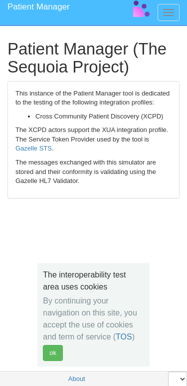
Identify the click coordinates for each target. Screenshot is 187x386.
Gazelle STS (33, 148)
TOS (124, 336)
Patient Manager (38, 7)
